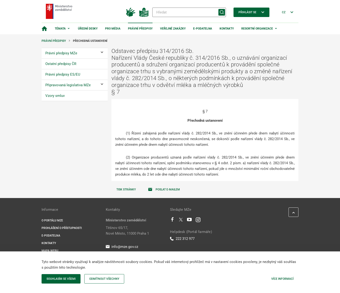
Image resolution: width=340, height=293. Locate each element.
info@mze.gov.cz (122, 247)
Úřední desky (88, 28)
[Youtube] (189, 221)
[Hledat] (189, 12)
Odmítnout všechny (104, 278)
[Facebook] (172, 221)
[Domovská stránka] (44, 28)
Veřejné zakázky (173, 28)
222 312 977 (182, 239)
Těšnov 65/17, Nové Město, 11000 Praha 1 (127, 231)
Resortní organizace (257, 28)
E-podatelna (202, 28)
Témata (60, 28)
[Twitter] (180, 221)
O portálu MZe (52, 220)
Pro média (112, 28)
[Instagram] (198, 221)
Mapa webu (50, 250)
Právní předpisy (140, 28)
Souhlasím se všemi (61, 278)
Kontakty (227, 28)
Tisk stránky (126, 189)
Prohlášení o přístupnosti (62, 228)
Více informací (282, 278)
